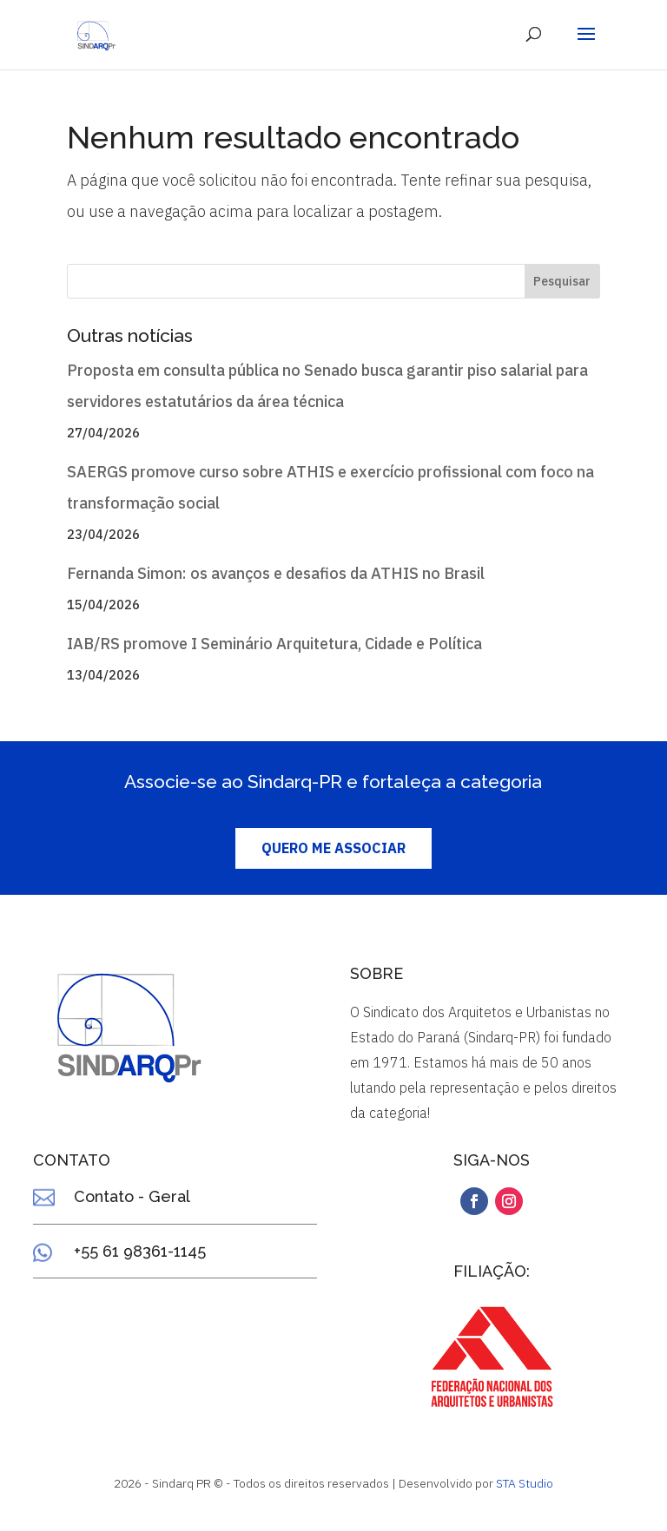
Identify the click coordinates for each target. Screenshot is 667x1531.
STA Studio (524, 1483)
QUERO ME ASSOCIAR (333, 848)
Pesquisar (562, 281)
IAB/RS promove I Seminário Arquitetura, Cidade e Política (274, 644)
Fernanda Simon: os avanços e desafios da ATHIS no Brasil (276, 573)
